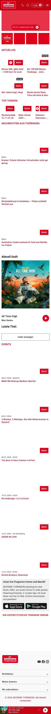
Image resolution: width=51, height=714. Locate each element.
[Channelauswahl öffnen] (27, 5)
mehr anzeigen (25, 337)
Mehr (18, 62)
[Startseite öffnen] (9, 5)
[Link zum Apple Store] (13, 606)
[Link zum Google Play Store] (36, 606)
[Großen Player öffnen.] (39, 710)
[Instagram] (47, 661)
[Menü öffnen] (47, 5)
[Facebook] (43, 661)
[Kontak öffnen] (22, 5)
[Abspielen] (45, 710)
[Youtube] (39, 661)
